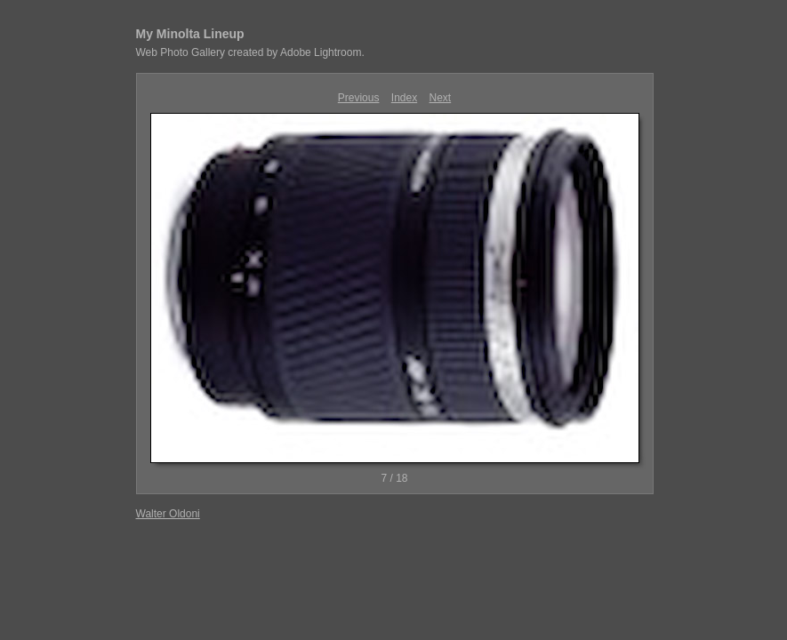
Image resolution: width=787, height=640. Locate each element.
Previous (359, 98)
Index (404, 98)
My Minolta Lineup (190, 34)
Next (441, 98)
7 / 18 (394, 478)
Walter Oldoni (168, 514)
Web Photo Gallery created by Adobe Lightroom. (250, 52)
